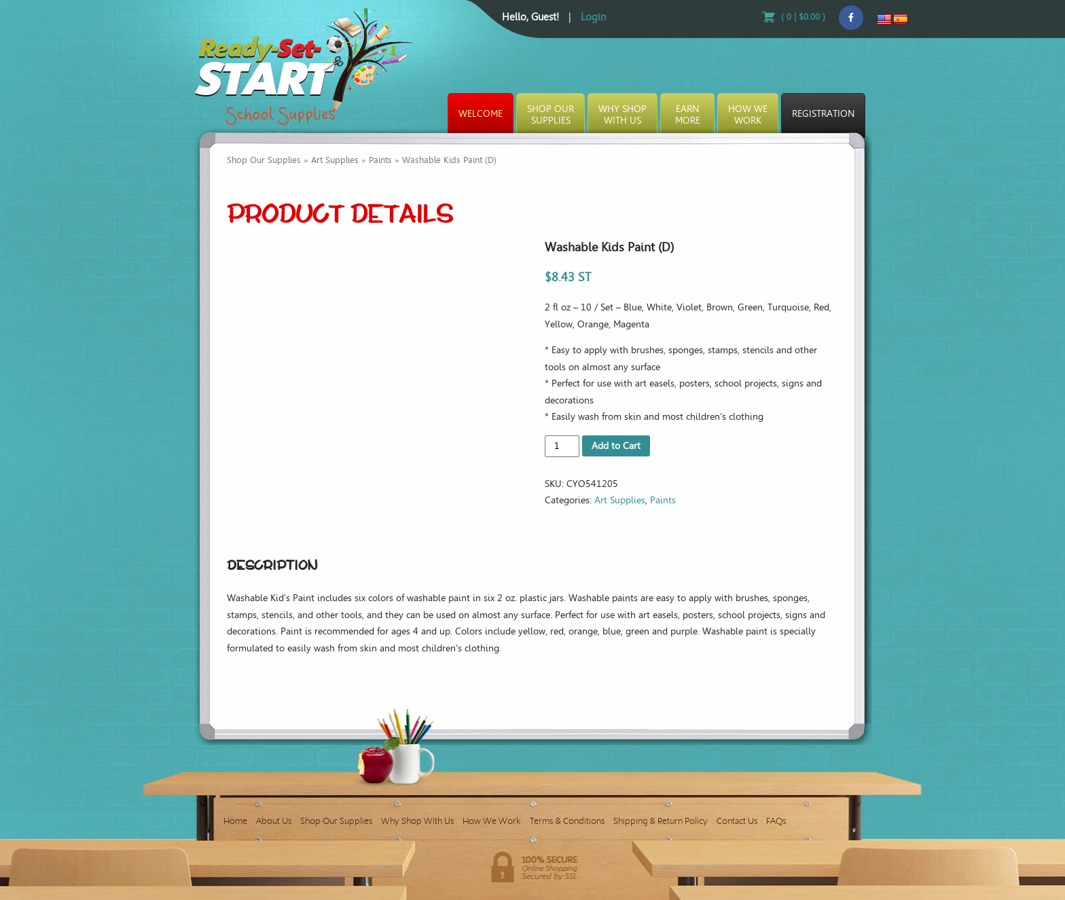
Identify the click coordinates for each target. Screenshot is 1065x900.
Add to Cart (616, 446)
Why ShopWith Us (622, 114)
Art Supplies (335, 160)
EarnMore (687, 114)
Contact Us (737, 821)
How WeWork (748, 114)
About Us (273, 821)
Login (593, 17)
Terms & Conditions (567, 821)
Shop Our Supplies (264, 160)
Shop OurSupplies (550, 114)
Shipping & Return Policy (660, 821)
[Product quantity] (562, 446)
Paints (380, 160)
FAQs (776, 821)
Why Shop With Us (417, 821)
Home (235, 821)
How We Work (492, 821)
